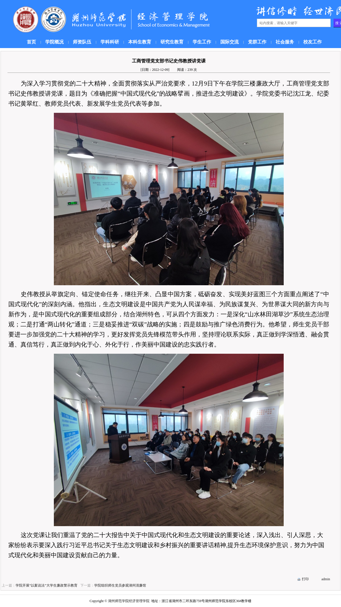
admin (325, 579)
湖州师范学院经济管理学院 (128, 601)
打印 (305, 579)
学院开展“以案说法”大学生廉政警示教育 (46, 585)
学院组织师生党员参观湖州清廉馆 (120, 585)
